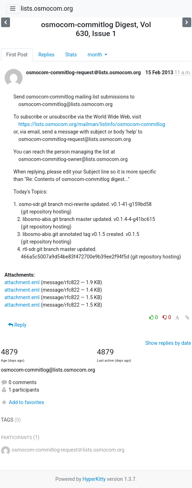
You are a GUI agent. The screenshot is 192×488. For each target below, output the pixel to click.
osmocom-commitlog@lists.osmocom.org (48, 370)
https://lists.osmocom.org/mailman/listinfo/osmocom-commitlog (91, 124)
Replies (46, 54)
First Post (17, 54)
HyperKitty (94, 479)
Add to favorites (22, 402)
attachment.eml (22, 282)
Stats (71, 54)
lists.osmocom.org (47, 8)
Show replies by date (168, 343)
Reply (17, 325)
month (95, 54)
